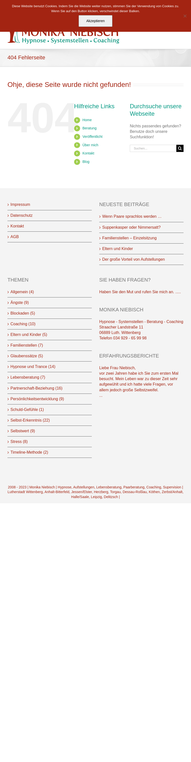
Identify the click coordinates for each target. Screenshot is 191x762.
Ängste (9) (19, 302)
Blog (85, 162)
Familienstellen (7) (26, 345)
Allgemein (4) (22, 292)
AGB (14, 237)
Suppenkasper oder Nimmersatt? (131, 227)
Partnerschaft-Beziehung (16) (36, 388)
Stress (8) (19, 441)
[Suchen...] (153, 148)
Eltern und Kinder (117, 249)
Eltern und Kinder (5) (28, 334)
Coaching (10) (23, 324)
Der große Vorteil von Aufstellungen (133, 259)
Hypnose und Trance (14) (32, 366)
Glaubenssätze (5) (26, 356)
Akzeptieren (95, 21)
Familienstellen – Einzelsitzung (129, 238)
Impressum (20, 204)
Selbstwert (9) (22, 431)
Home (87, 120)
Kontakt (88, 153)
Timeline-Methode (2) (29, 452)
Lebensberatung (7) (27, 377)
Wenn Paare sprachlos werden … (132, 216)
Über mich (90, 145)
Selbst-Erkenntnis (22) (30, 420)
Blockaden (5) (22, 313)
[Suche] (180, 148)
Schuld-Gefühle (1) (27, 409)
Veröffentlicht (92, 137)
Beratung (89, 128)
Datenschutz (21, 215)
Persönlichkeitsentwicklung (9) (37, 399)
